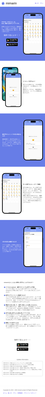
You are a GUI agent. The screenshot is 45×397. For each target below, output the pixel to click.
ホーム (5, 393)
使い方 (37, 3)
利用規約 (20, 393)
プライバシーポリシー (30, 393)
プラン (41, 3)
